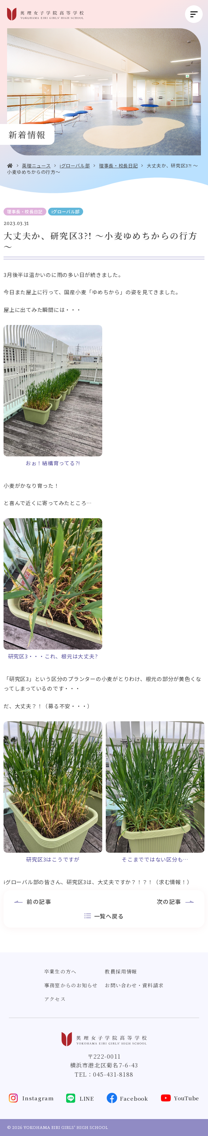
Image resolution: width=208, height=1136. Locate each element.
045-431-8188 (113, 1074)
